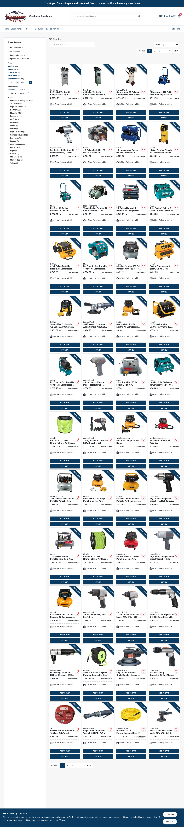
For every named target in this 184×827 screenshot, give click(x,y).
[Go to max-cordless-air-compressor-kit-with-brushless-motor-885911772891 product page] (65, 324)
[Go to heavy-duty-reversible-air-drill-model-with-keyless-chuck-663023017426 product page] (164, 673)
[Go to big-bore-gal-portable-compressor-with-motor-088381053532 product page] (98, 266)
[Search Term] (105, 16)
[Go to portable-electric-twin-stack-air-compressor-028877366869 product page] (164, 266)
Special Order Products (19, 58)
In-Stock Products (17, 55)
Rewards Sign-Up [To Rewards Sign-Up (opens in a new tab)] (52, 29)
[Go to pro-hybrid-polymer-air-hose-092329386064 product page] (65, 440)
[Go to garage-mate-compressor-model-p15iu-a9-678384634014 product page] (131, 92)
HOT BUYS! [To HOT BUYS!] (38, 29)
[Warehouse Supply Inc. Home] (15, 16)
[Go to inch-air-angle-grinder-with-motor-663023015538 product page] (98, 324)
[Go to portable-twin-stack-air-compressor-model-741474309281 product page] (98, 150)
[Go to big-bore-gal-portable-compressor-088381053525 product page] (65, 382)
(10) (14, 119)
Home (6, 29)
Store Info (176, 29)
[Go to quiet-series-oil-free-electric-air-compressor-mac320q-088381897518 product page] (164, 208)
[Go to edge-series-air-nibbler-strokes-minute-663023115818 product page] (65, 673)
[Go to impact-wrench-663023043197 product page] (98, 382)
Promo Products (16, 47)
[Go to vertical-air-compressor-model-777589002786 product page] (98, 92)
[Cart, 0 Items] (178, 16)
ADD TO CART (65, 112)
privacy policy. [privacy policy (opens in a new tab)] (151, 817)
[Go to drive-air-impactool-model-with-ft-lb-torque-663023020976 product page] (131, 614)
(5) (14, 129)
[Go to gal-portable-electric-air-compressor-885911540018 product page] (164, 150)
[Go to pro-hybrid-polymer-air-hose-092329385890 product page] (98, 556)
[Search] (139, 16)
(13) (16, 116)
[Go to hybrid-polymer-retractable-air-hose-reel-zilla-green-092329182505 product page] (98, 673)
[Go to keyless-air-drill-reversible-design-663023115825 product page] (164, 614)
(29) (18, 107)
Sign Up (172, 16)
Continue (170, 814)
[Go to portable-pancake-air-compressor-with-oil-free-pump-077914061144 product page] (65, 614)
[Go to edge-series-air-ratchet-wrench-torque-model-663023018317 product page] (98, 731)
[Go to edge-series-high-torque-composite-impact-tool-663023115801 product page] (164, 498)
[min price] (12, 82)
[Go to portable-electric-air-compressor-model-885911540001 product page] (65, 266)
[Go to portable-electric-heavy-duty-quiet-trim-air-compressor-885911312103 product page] (164, 324)
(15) (15, 113)
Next (176, 51)
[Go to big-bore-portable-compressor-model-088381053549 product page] (65, 208)
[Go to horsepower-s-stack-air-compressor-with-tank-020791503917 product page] (164, 92)
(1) (14, 154)
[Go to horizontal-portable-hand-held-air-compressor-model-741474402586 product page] (65, 556)
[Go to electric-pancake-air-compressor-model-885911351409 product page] (131, 498)
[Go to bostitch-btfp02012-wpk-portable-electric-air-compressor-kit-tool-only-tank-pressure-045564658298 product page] (98, 498)
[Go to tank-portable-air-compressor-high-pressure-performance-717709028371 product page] (98, 208)
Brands (29, 29)
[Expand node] (8, 93)
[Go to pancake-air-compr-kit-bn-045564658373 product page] (164, 440)
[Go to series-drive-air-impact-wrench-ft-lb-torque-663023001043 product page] (65, 150)
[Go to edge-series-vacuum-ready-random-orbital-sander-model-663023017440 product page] (131, 673)
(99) (21, 100)
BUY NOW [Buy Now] (64, 118)
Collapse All (12, 89)
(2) (17, 144)
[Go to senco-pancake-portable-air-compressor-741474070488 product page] (131, 266)
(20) (15, 110)
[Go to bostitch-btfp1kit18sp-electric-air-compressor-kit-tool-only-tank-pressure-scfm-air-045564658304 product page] (131, 324)
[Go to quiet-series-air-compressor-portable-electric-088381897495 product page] (164, 382)
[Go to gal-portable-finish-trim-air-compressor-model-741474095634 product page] (131, 382)
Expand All (21, 89)
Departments (16, 29)
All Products (15, 51)
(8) (14, 126)
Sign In (162, 16)
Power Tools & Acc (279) (19, 93)
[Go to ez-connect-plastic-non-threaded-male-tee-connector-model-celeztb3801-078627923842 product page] (98, 440)
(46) (16, 104)
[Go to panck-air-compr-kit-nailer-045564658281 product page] (131, 440)
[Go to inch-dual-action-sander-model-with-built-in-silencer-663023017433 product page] (164, 731)
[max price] (22, 82)
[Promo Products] (8, 47)
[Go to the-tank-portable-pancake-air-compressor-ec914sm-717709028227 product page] (65, 498)
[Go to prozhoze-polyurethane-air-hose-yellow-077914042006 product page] (131, 731)
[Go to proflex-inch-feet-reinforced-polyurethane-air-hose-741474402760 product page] (65, 731)
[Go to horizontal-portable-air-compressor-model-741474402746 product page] (131, 208)
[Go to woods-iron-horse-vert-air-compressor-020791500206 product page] (65, 92)
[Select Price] (30, 82)
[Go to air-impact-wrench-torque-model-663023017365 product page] (98, 614)
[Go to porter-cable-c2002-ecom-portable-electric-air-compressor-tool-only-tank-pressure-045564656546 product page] (131, 556)
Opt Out (169, 821)
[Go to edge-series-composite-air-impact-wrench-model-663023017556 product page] (164, 556)
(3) (19, 135)
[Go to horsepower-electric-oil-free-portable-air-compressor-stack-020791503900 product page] (131, 150)
